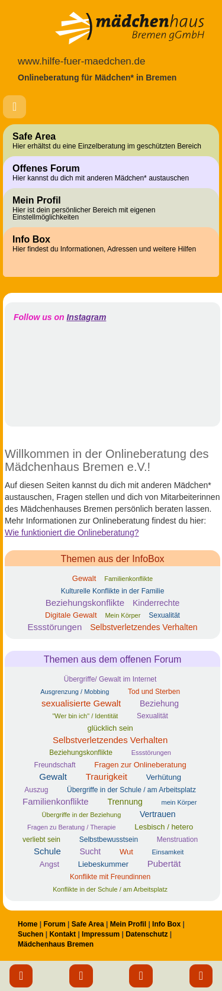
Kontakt (62, 934)
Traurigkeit (106, 777)
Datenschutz (147, 934)
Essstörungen (55, 627)
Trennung (124, 801)
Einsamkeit (168, 852)
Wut (126, 851)
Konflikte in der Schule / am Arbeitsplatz (110, 889)
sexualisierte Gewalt (81, 703)
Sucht (90, 851)
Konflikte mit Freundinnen (110, 877)
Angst (49, 864)
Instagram (86, 317)
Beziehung (159, 703)
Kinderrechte (156, 603)
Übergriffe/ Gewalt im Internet (110, 679)
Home (27, 924)
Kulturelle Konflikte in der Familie (113, 591)
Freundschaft (55, 765)
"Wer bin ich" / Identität (85, 715)
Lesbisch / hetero (163, 826)
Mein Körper (122, 615)
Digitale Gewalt (70, 615)
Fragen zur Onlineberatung (140, 764)
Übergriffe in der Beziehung (81, 814)
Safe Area (111, 140)
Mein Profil (111, 208)
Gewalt (84, 578)
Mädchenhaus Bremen (56, 944)
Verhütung (163, 777)
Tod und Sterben (154, 691)
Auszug (36, 790)
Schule (47, 851)
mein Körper (179, 802)
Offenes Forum (111, 172)
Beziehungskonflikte (85, 603)
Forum (54, 924)
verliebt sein (41, 839)
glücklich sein (110, 728)
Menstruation (177, 839)
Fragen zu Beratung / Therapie (71, 827)
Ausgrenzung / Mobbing (74, 691)
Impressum (101, 934)
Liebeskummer (103, 864)
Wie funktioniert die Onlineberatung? (72, 532)
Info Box (111, 243)
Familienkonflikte (128, 578)
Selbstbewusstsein (108, 839)
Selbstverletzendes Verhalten (143, 627)
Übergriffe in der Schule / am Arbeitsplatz (131, 790)
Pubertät (164, 863)
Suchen (30, 934)
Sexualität (164, 615)
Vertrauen (158, 814)
